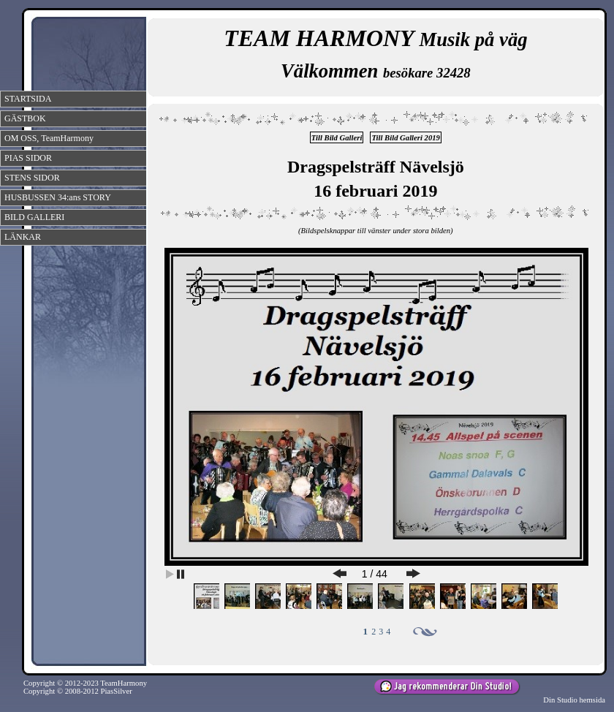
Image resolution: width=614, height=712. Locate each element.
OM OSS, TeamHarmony (49, 138)
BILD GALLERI (34, 217)
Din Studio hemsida (574, 700)
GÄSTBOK (25, 118)
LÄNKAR (22, 237)
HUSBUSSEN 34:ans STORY (57, 197)
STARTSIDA (27, 99)
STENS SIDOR (32, 178)
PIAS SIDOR (28, 158)
